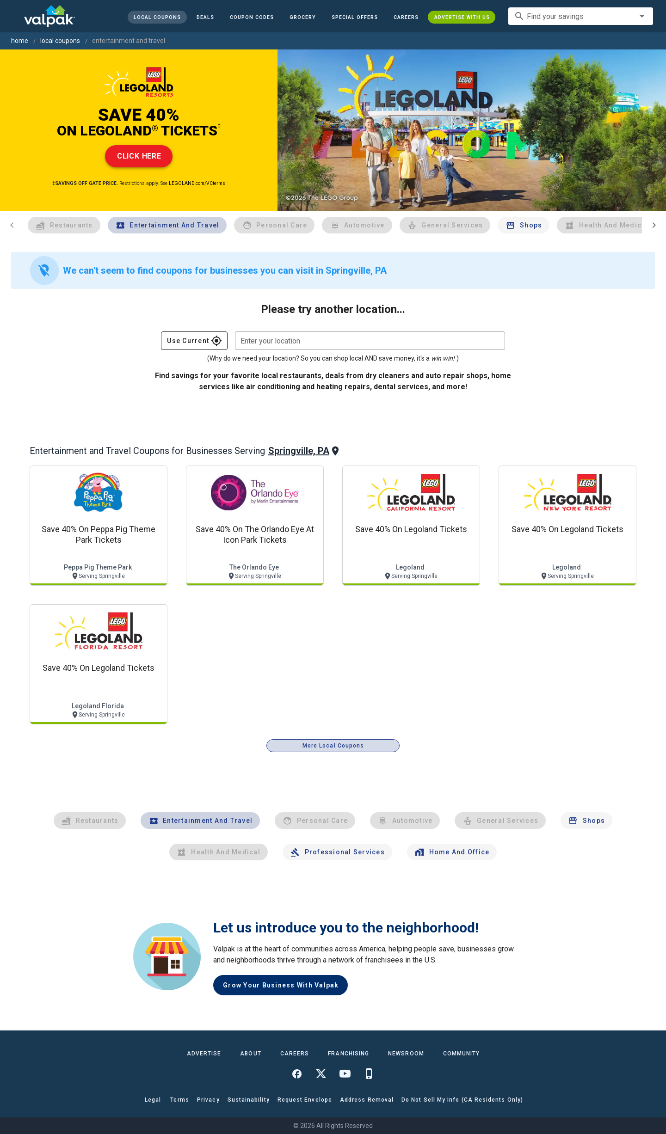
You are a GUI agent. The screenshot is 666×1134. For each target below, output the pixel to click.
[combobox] (580, 16)
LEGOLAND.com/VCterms (197, 183)
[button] (354, 17)
